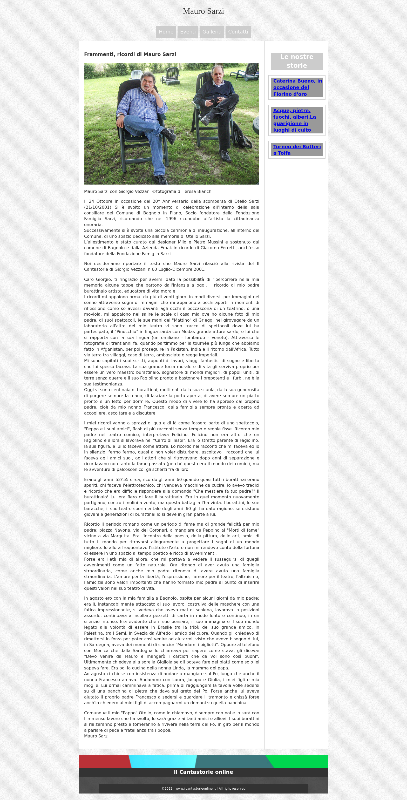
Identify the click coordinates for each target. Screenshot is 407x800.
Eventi (188, 32)
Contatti (237, 32)
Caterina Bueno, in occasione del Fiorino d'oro (297, 88)
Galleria (212, 32)
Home (167, 32)
